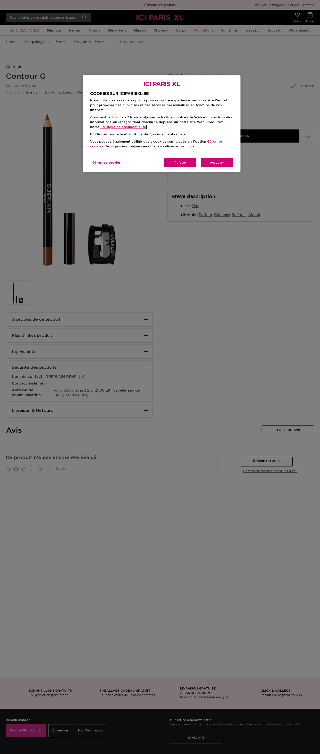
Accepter (217, 162)
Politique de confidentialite (123, 127)
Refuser (180, 162)
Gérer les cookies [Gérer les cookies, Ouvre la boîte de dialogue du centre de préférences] (106, 162)
